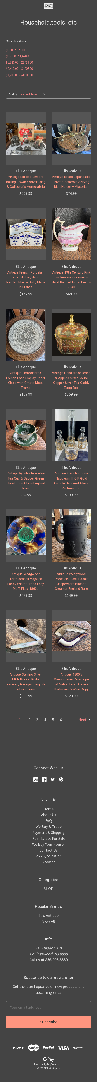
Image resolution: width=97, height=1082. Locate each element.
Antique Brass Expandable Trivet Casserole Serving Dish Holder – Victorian (71, 182)
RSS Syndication (48, 856)
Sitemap (48, 861)
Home (48, 808)
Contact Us (48, 850)
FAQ (48, 820)
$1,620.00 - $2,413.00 (19, 62)
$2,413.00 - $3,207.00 (19, 69)
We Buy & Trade (49, 826)
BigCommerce (55, 1064)
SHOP (48, 888)
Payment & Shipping (48, 832)
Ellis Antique (48, 915)
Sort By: (13, 94)
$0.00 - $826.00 (15, 50)
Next (84, 719)
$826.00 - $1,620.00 (18, 56)
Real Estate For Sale (48, 838)
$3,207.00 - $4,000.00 (19, 75)
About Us (48, 814)
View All (48, 921)
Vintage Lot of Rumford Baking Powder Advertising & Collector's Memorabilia (25, 182)
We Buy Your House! (48, 844)
